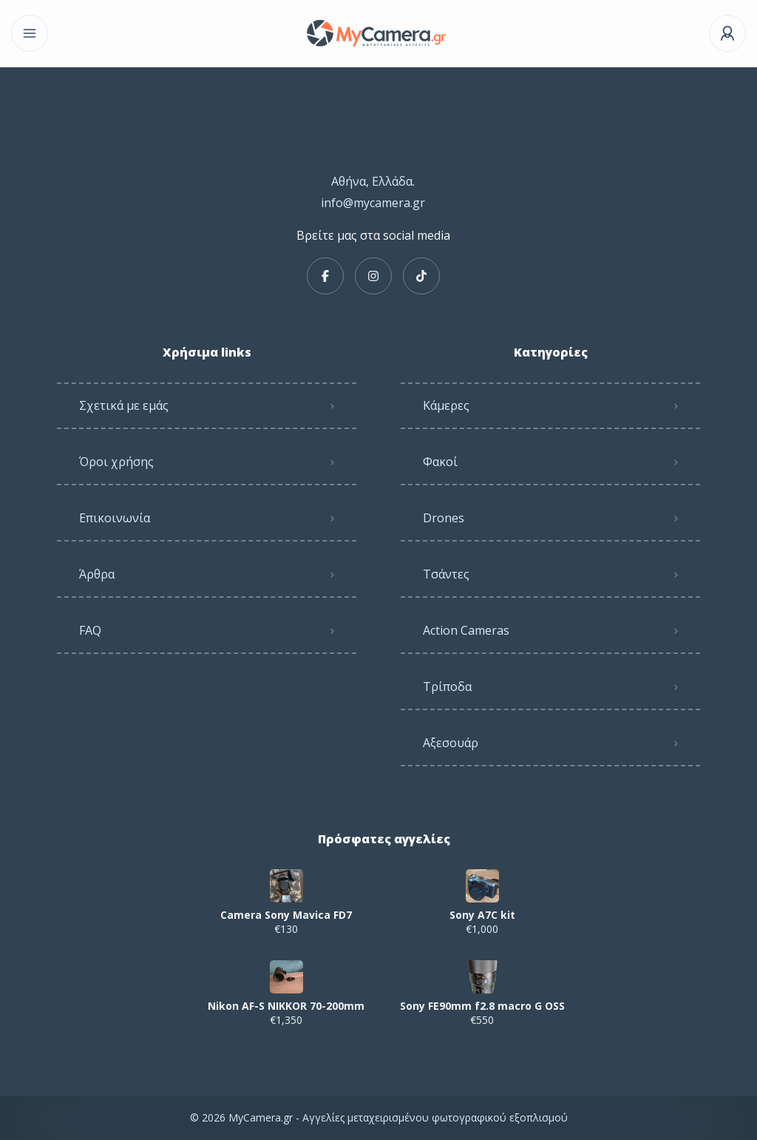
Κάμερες (446, 405)
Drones (443, 518)
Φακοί (440, 461)
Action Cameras (466, 630)
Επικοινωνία (114, 518)
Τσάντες (446, 574)
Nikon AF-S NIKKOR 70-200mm (286, 1006)
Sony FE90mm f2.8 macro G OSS (482, 1006)
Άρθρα (97, 574)
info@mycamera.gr (373, 203)
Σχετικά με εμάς (124, 405)
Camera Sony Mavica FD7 (286, 915)
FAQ (90, 630)
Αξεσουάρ (450, 743)
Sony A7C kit (482, 915)
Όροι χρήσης (116, 461)
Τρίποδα (447, 686)
